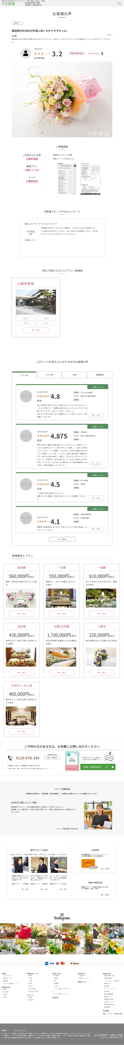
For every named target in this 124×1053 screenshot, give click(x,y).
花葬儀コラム (82, 982)
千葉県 (5, 994)
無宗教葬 (56, 976)
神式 (55, 981)
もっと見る (62, 539)
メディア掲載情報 (62, 789)
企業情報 (3, 1030)
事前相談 (106, 986)
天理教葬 (56, 983)
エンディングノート (110, 989)
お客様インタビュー (85, 978)
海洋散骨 (30, 1000)
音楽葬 (30, 997)
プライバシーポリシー (19, 1030)
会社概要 (106, 1011)
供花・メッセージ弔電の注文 (112, 1014)
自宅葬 (30, 983)
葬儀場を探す (6, 987)
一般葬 (30, 978)
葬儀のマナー (108, 997)
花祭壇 (4, 973)
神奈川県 (5, 992)
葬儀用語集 (107, 1007)
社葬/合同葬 (31, 989)
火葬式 (30, 986)
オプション (30, 995)
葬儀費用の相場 (108, 999)
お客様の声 (81, 973)
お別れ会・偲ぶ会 (33, 991)
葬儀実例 (5, 981)
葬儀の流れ (107, 983)
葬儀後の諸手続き (109, 1004)
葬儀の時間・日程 (109, 976)
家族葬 (30, 976)
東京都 (5, 989)
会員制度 (106, 991)
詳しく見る (36, 330)
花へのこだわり (7, 976)
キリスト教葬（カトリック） (62, 994)
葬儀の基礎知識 (108, 994)
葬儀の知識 (106, 973)
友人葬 (55, 986)
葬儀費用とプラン (33, 973)
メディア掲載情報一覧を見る (67, 828)
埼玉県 (5, 997)
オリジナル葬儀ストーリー (11, 983)
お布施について (108, 1002)
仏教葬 (55, 978)
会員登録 (55, 997)
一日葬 (30, 981)
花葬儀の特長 (108, 978)
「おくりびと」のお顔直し (112, 981)
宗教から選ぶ (56, 973)
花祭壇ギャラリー (8, 978)
